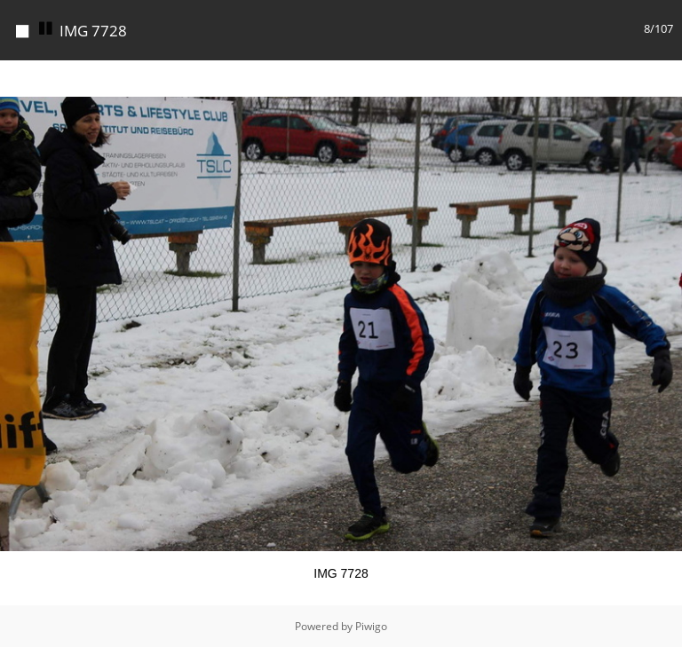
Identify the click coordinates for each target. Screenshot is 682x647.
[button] (666, 76)
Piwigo (371, 626)
